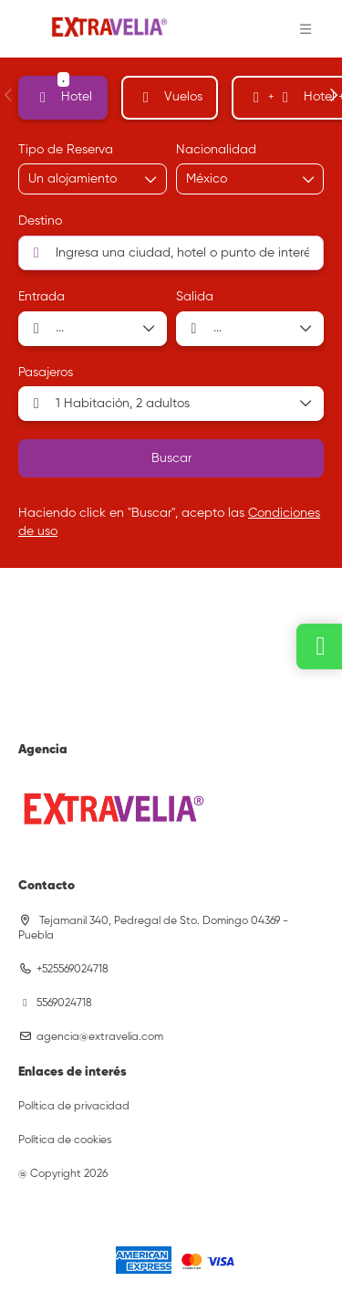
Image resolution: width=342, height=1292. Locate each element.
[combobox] (231, 179)
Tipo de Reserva (65, 149)
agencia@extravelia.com (99, 1037)
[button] (305, 29)
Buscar (171, 458)
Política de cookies (64, 1140)
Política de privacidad (74, 1106)
